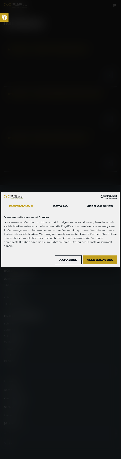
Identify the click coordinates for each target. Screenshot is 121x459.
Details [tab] (60, 206)
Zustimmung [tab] (21, 206)
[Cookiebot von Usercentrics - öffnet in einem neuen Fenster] (103, 197)
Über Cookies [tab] (100, 206)
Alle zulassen (100, 259)
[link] (4, 17)
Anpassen (68, 259)
